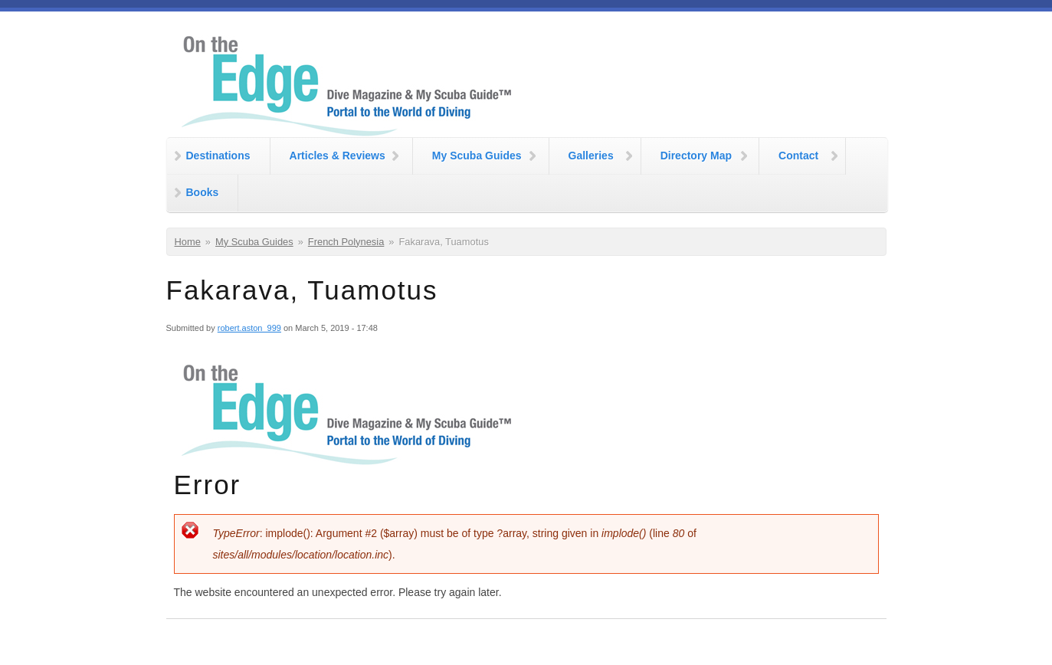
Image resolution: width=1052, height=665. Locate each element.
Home (188, 241)
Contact (798, 155)
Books (202, 192)
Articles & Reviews (337, 155)
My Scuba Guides (477, 155)
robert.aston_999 (249, 327)
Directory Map (696, 155)
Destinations (218, 155)
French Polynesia (346, 241)
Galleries (591, 155)
